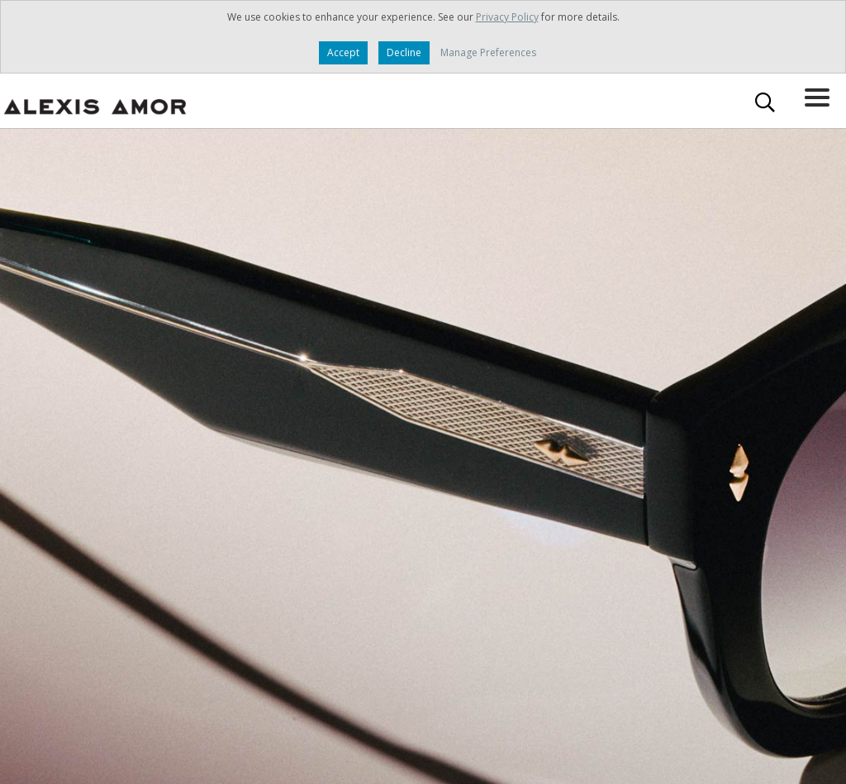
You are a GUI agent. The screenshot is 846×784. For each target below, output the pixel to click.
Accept (343, 52)
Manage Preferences (488, 52)
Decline (404, 52)
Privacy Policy (507, 17)
